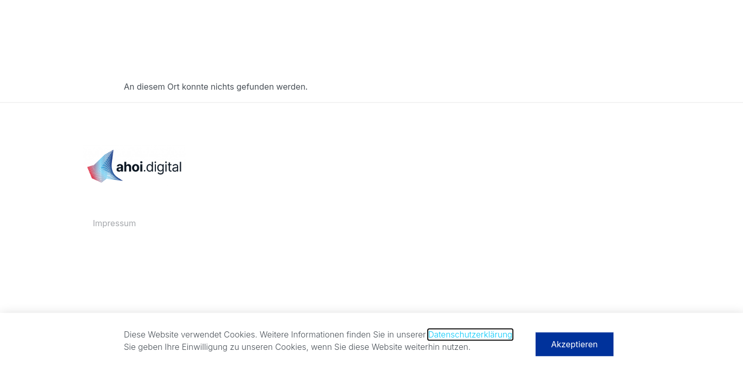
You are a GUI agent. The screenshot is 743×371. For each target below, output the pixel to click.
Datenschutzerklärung (470, 337)
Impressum (114, 223)
